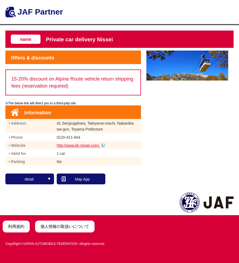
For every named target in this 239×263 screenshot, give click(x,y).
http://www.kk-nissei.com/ (81, 145)
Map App (82, 179)
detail (38, 179)
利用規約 (16, 226)
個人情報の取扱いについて (65, 226)
